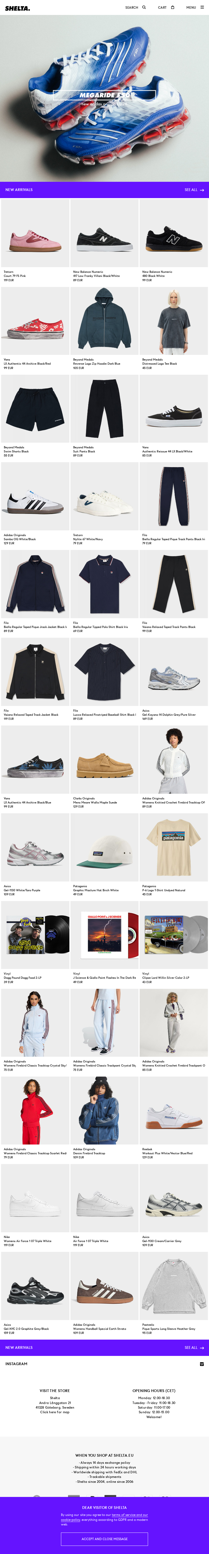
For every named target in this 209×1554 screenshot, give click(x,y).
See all (194, 189)
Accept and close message (105, 1539)
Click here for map (54, 1412)
